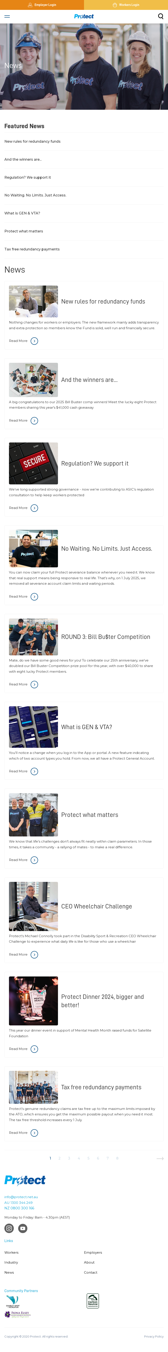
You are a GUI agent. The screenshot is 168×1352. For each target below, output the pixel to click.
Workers (11, 1252)
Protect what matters (23, 231)
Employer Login (42, 5)
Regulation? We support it (27, 177)
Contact (90, 1272)
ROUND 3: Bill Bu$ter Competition (105, 637)
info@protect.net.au (21, 1197)
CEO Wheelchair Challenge (96, 906)
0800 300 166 (22, 1208)
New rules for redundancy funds (32, 141)
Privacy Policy (154, 1336)
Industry (11, 1262)
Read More (23, 341)
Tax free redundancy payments (32, 249)
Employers (93, 1252)
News (9, 1272)
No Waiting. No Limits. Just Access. (35, 195)
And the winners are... (23, 159)
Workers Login (126, 5)
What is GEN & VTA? (22, 213)
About (89, 1262)
